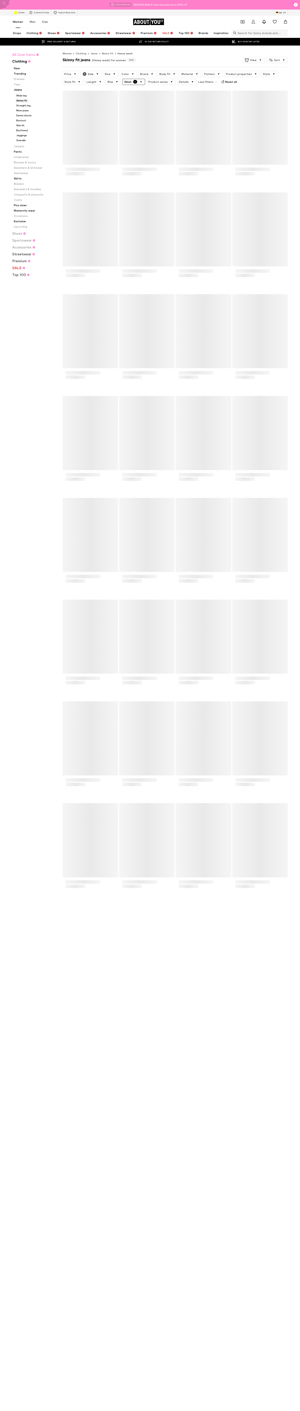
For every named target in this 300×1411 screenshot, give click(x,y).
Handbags (62, 1158)
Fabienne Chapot (114, 1207)
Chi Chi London (112, 1196)
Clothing (81, 53)
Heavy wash (125, 53)
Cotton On (157, 1196)
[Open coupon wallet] (242, 22)
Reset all (229, 82)
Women (18, 21)
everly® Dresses (66, 1174)
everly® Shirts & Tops (163, 1163)
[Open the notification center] (264, 22)
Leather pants (159, 1169)
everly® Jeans (205, 1169)
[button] (253, 60)
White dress (111, 1158)
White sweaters (206, 1152)
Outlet (19, 12)
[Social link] (60, 1369)
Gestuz (201, 1207)
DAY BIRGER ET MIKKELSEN (72, 1201)
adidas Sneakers (113, 1152)
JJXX (200, 1213)
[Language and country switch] (281, 13)
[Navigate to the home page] (148, 22)
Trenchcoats (204, 1158)
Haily (106, 1213)
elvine (154, 1201)
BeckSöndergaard (67, 1196)
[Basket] (285, 22)
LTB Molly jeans (206, 1163)
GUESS (155, 1207)
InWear (155, 1213)
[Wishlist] (274, 22)
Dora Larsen (204, 1196)
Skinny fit (107, 53)
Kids (45, 21)
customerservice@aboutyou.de (113, 1000)
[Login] (253, 22)
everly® (61, 1190)
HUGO (201, 1190)
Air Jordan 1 (63, 1152)
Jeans (94, 53)
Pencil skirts (110, 1169)
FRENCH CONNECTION (210, 1201)
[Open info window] (296, 5)
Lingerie (155, 1158)
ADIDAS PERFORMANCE (164, 1190)
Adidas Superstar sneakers (119, 1163)
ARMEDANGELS (113, 1190)
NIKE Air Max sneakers (69, 1163)
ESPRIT (108, 1201)
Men (33, 21)
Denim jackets (65, 1169)
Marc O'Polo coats (161, 1152)
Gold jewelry (111, 1174)
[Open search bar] (234, 33)
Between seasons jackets (165, 1174)
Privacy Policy (93, 997)
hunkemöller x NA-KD (69, 1213)
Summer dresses (207, 1174)
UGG (59, 1207)
